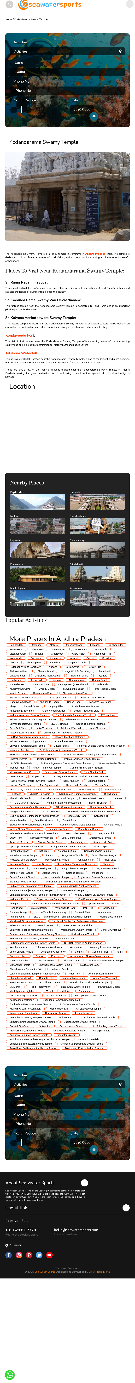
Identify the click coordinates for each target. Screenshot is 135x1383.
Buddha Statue (50, 970)
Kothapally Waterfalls (41, 935)
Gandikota (35, 756)
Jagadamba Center (59, 927)
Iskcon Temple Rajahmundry (51, 1010)
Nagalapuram (76, 778)
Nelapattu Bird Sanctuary (23, 957)
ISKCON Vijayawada (21, 861)
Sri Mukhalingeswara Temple (107, 1124)
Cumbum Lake (41, 782)
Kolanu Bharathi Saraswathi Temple (94, 992)
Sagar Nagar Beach (101, 905)
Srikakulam (45, 1124)
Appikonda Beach (49, 800)
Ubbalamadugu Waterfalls (23, 1093)
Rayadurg (102, 773)
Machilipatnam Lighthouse (24, 1089)
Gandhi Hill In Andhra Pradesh (86, 865)
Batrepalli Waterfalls (89, 1137)
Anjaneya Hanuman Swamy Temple (29, 1133)
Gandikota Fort (46, 1023)
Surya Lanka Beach (73, 786)
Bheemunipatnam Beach (76, 791)
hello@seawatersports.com (76, 1333)
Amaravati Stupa (67, 949)
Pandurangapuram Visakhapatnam (28, 905)
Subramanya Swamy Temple (60, 870)
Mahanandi (98, 970)
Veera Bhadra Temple (21, 1049)
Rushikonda (110, 892)
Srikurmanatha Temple (72, 1124)
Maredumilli (105, 769)
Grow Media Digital (99, 1375)
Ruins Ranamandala (21, 1080)
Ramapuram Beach (43, 791)
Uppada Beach (96, 1001)
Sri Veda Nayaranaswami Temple (27, 843)
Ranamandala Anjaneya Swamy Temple (31, 988)
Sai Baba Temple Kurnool (23, 979)
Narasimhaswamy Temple (23, 953)
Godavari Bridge (18, 1010)
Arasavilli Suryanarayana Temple (27, 1128)
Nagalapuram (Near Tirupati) (73, 782)
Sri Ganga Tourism (20, 1023)
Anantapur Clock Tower (53, 1049)
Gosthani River (100, 1049)
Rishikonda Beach (19, 769)
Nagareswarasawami (107, 966)
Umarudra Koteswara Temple (69, 1128)
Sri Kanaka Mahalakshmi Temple (56, 896)
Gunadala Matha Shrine (112, 861)
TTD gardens (108, 813)
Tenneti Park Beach (93, 896)
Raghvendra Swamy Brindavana (95, 975)
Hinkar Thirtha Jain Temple (47, 865)
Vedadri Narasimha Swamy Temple (28, 813)
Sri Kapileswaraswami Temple (91, 1093)
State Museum (39, 1006)
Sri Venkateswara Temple (85, 804)
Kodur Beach (42, 962)
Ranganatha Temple (72, 953)
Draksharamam (18, 773)
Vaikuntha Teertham (20, 848)
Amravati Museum (19, 940)
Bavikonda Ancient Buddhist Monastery (31, 922)
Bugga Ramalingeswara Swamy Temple (31, 1141)
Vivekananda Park (65, 1006)
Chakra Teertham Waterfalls (70, 835)
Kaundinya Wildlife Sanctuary (25, 1106)
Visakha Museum (44, 918)
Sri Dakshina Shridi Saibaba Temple (89, 1080)
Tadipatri (56, 778)
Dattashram (85, 1089)
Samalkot (55, 760)
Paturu (49, 953)
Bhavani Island (45, 769)
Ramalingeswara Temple (97, 949)
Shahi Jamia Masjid (20, 1076)
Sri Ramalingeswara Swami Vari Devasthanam (65, 861)
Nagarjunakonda (77, 760)
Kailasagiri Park (113, 887)
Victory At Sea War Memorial (25, 927)
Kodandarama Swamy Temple (31, 19)
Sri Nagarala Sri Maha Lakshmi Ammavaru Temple (80, 874)
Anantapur (55, 756)
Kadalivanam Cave (20, 786)
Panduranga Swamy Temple (74, 1084)
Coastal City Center (20, 1124)
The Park (117, 896)
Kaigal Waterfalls (59, 1106)
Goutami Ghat (82, 1010)
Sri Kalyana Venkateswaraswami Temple (61, 848)
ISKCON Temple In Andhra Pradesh (83, 1041)
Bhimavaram (66, 1115)
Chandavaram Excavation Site (26, 1067)
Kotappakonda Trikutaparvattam (68, 944)
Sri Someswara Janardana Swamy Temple (32, 1119)
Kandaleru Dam (18, 962)
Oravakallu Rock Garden (48, 773)
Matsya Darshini (18, 918)
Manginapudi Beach (109, 1084)
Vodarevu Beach (60, 1067)
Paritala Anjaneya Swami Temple (82, 857)
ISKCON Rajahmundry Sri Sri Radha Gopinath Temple (62, 1014)
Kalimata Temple (113, 922)
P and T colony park (40, 1084)
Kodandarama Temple (83, 1032)
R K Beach (15, 892)
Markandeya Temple (111, 1014)
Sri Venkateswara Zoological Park (28, 839)
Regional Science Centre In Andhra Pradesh (101, 843)
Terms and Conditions (67, 1372)
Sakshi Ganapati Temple (23, 975)
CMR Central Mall (71, 935)
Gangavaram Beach (20, 800)
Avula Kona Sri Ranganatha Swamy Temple (33, 1146)
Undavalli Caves (18, 857)
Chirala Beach (99, 778)
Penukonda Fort (18, 1045)
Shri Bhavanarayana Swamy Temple (97, 997)
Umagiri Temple (101, 1128)
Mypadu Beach (46, 786)
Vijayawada (16, 756)
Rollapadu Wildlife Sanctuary (25, 764)
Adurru (115, 1001)
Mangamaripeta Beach (22, 909)
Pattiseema (108, 1006)
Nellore (54, 743)
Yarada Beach (17, 791)
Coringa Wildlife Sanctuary (76, 769)
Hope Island (16, 1006)
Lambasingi (16, 778)
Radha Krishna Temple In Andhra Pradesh (32, 878)
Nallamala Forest (19, 997)
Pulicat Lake (109, 957)
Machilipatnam (74, 743)
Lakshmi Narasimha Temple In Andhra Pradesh (35, 1071)
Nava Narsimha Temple (57, 975)
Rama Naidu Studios (89, 927)
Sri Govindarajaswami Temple (82, 817)
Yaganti (53, 764)
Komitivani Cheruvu (50, 1080)
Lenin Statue (16, 874)
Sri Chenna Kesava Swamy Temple (29, 1036)
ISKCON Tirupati (59, 821)
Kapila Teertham (43, 826)
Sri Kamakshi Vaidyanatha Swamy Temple (32, 1041)
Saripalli (79, 1049)
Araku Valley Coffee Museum (25, 887)
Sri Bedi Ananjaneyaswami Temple (28, 835)
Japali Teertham (97, 826)
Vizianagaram (34, 760)
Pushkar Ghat (17, 1014)
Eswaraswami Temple (72, 988)
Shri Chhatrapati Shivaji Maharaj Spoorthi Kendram (72, 979)
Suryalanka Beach (19, 949)
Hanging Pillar (55, 804)
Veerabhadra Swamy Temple (76, 1027)
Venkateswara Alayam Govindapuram (90, 1054)
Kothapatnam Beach (61, 795)
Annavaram (81, 747)
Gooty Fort (76, 1045)
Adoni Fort (74, 1071)
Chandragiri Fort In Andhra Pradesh (63, 830)
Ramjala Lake (46, 1076)
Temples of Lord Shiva (58, 1089)
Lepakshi (95, 743)
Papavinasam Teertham (22, 830)
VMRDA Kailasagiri (40, 892)
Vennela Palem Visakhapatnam (64, 900)
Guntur (90, 756)
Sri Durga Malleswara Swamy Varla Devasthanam (90, 852)
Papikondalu (16, 743)
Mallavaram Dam (89, 1062)
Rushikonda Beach (76, 883)
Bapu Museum (71, 878)
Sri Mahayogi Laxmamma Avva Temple (31, 984)
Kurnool (74, 756)
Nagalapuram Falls (56, 1093)
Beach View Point (75, 931)
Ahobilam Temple (79, 773)
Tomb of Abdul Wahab (21, 970)
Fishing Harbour (51, 909)
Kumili (120, 1049)
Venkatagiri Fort (85, 957)
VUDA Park (16, 935)
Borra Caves (72, 764)
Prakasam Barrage (46, 857)
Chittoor (14, 760)
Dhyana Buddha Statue (50, 940)
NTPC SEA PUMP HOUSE (24, 900)
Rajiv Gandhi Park (93, 870)
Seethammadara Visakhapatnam (77, 922)
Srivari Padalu (61, 843)
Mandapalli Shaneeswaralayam (26, 1019)
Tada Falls (102, 782)
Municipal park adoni (73, 1076)
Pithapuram (16, 1001)
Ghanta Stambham (20, 1058)
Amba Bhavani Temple (100, 1071)
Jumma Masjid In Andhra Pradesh (78, 984)
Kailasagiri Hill (101, 913)
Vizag (13, 804)
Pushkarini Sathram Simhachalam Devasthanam (94, 909)
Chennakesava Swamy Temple (55, 1062)
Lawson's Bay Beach (100, 800)
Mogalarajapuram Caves (23, 870)
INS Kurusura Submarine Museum (77, 892)
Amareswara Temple (100, 935)
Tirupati (39, 751)
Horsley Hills (94, 764)
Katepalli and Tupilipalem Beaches (75, 962)
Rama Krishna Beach (104, 786)
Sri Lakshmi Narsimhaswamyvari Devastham (34, 931)
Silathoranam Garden (53, 808)
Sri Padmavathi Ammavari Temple (74, 813)
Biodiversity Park (77, 913)
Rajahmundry (115, 743)
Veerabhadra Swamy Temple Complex (30, 1115)
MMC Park (15, 1084)
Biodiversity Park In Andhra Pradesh (84, 1146)
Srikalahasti (37, 747)
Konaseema (16, 747)
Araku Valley (78, 751)
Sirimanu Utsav (72, 1058)
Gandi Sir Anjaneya (111, 1027)
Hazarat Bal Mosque (21, 883)
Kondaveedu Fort (102, 940)
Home (8, 19)
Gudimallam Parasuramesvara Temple (30, 1102)
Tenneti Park (69, 918)
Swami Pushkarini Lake (86, 808)
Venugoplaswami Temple (74, 966)
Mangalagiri (100, 944)
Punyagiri (56, 1054)
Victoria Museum (97, 878)
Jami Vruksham (46, 1058)
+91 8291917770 (20, 1333)
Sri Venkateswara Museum (68, 839)
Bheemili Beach (87, 887)
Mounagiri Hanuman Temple (105, 1045)
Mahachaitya (78, 940)
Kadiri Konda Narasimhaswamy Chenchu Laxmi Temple (40, 1137)
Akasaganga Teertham (22, 808)
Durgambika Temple (56, 1111)
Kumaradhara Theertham (23, 1111)
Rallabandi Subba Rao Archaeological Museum (77, 1019)
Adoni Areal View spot (105, 1076)
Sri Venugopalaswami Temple (25, 821)
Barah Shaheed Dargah (104, 953)
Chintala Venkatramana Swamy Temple (82, 1141)
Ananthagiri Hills (102, 751)
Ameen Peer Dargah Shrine (77, 1023)
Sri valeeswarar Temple (88, 1106)
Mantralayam (59, 747)
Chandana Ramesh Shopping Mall (61, 1098)
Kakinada (36, 743)
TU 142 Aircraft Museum (69, 905)
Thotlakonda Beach (20, 896)
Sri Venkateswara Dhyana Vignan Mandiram (33, 817)
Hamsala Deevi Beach (93, 795)
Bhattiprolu (43, 949)
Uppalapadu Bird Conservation (26, 944)
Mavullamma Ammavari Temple (98, 1115)
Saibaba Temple (75, 970)
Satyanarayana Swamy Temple (53, 997)
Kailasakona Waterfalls (22, 1098)
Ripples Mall (38, 874)
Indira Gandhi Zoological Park (26, 795)
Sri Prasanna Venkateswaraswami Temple (32, 852)
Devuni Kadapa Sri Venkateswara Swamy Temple (36, 1032)
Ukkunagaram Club (104, 931)
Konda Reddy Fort (42, 966)
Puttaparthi (101, 747)
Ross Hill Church (98, 900)
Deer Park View (18, 826)
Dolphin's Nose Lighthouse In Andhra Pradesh (34, 913)
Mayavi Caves (31, 804)
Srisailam (107, 756)
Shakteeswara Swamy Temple (80, 1119)
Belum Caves (17, 966)
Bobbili (39, 1054)
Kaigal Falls (36, 778)
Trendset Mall (17, 865)
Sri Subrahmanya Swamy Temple (77, 1102)
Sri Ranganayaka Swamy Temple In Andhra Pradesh (38, 992)
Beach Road (74, 800)
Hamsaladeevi (17, 782)
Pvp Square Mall (49, 883)
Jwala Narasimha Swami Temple (105, 1058)
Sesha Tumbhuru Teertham (91, 821)
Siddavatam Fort (65, 1036)
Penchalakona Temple (57, 957)
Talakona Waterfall (71, 826)
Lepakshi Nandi (83, 1111)
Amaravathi (57, 751)
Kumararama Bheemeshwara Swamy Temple (54, 1001)
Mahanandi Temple (20, 1062)
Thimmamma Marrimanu (48, 1045)
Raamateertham (18, 1054)
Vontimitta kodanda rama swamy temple (31, 1027)
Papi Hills (88, 1006)
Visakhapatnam (18, 751)
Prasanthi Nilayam (66, 1133)
